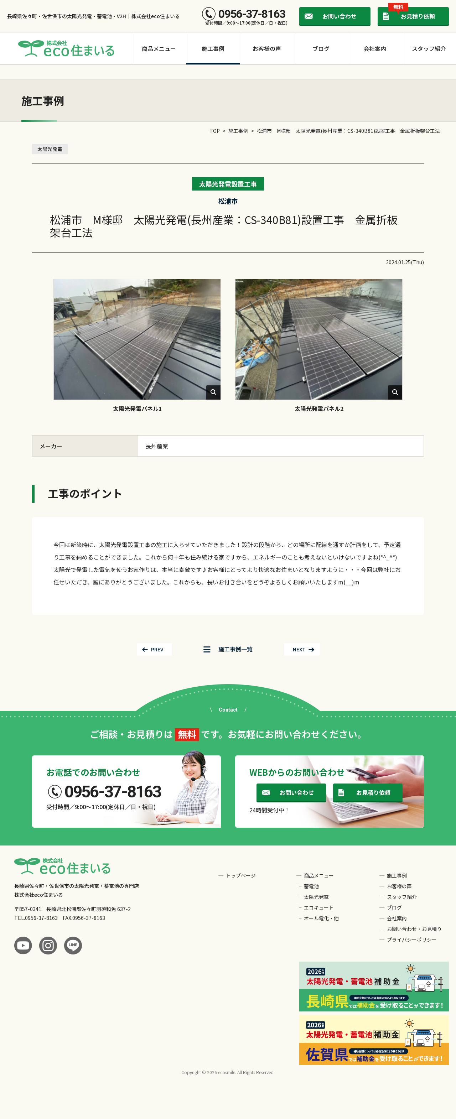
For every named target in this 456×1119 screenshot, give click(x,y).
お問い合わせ (339, 16)
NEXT (299, 649)
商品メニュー (159, 48)
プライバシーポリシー (412, 939)
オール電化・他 (321, 918)
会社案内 (374, 48)
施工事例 (213, 48)
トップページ (241, 875)
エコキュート (319, 907)
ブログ (321, 48)
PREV (157, 649)
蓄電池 (311, 886)
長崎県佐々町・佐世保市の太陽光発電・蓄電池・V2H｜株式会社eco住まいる (93, 16)
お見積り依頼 (411, 13)
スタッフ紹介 (429, 48)
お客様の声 (267, 48)
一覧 (228, 649)
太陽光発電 (49, 148)
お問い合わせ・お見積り (414, 928)
